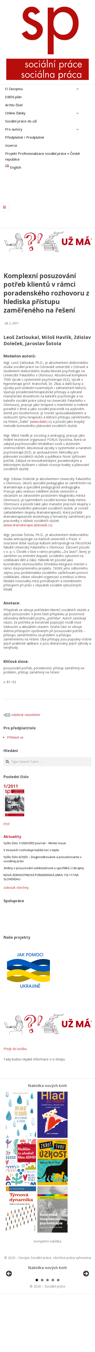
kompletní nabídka (47, 1241)
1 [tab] (37, 1333)
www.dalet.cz (41, 421)
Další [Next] (85, 1300)
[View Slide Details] (22, 1301)
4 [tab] (53, 1333)
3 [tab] (47, 1333)
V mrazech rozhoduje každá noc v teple (31, 850)
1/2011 (10, 786)
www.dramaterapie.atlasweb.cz (27, 525)
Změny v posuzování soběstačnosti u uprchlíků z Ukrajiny (43, 868)
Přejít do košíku (15, 1049)
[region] (47, 1301)
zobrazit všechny (16, 887)
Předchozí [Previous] (9, 1300)
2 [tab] (42, 1333)
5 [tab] (58, 1333)
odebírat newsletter (21, 715)
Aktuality (12, 836)
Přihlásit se (15, 737)
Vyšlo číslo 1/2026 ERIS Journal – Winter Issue (34, 843)
